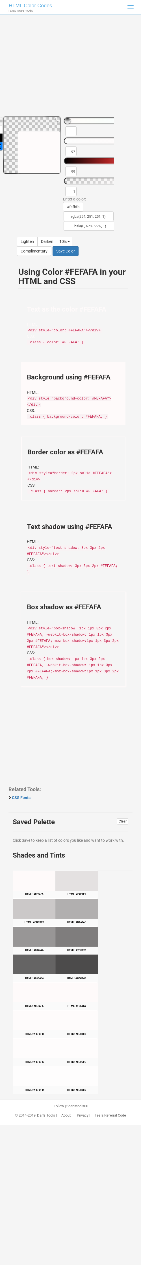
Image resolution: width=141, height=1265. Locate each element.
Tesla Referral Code (110, 1115)
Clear (123, 821)
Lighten (27, 241)
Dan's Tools (46, 1115)
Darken (47, 241)
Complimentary (34, 251)
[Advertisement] (70, 67)
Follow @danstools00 (71, 1106)
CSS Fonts (21, 797)
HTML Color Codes (30, 5)
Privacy (82, 1115)
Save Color (65, 251)
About (66, 1115)
